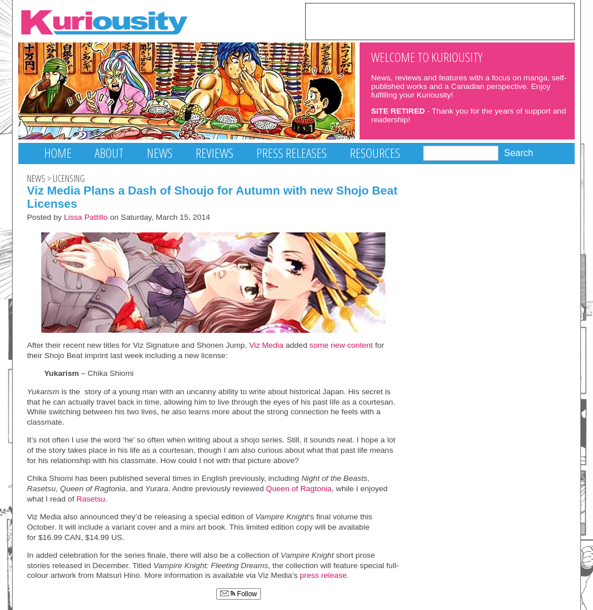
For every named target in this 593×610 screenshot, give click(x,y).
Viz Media (266, 345)
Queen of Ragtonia (297, 488)
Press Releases (291, 153)
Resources (375, 153)
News (160, 153)
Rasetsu (90, 499)
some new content (341, 345)
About (109, 153)
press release (323, 575)
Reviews (214, 153)
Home (58, 153)
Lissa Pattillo (86, 217)
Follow (238, 594)
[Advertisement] (440, 20)
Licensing (69, 178)
